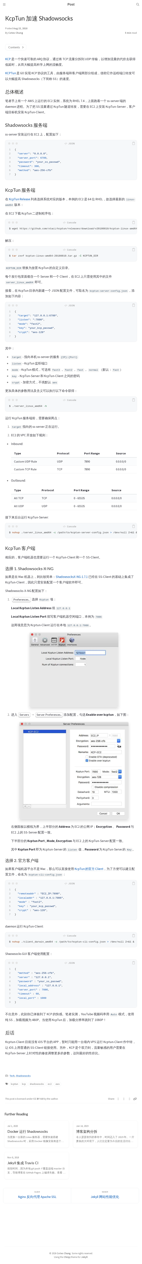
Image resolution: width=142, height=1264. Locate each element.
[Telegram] (130, 1099)
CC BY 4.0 (38, 1098)
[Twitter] (118, 1099)
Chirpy (67, 1256)
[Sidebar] (4, 4)
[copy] (133, 143)
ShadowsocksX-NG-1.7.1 (72, 577)
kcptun (14, 1084)
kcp (24, 1084)
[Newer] (105, 1195)
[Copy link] (135, 1099)
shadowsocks (37, 1084)
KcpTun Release (19, 199)
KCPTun (10, 73)
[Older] (37, 1195)
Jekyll (84, 1256)
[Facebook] (124, 1099)
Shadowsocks (23, 1075)
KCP (8, 59)
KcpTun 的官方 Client (89, 869)
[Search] (137, 4)
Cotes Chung (15, 32)
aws (57, 1084)
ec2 (50, 1084)
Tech (12, 1075)
